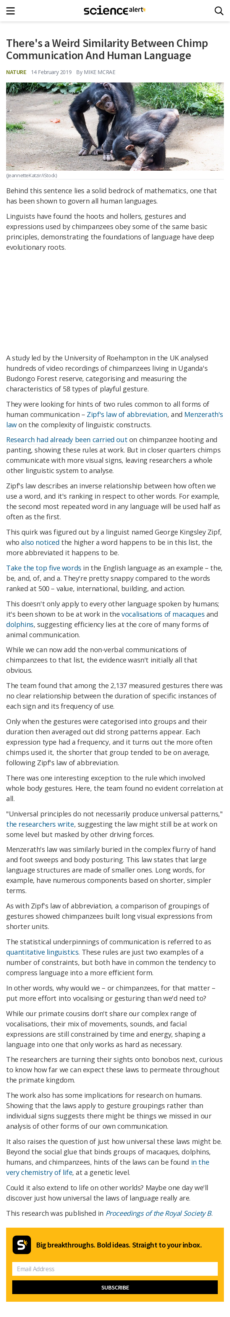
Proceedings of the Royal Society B (158, 1213)
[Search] (219, 11)
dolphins (20, 624)
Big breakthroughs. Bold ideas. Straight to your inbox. (119, 1245)
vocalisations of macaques (162, 614)
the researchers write (40, 824)
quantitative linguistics (42, 952)
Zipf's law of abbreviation (127, 414)
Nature (16, 72)
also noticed (40, 542)
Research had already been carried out (66, 439)
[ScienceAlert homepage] (115, 11)
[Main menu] (12, 11)
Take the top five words (43, 567)
